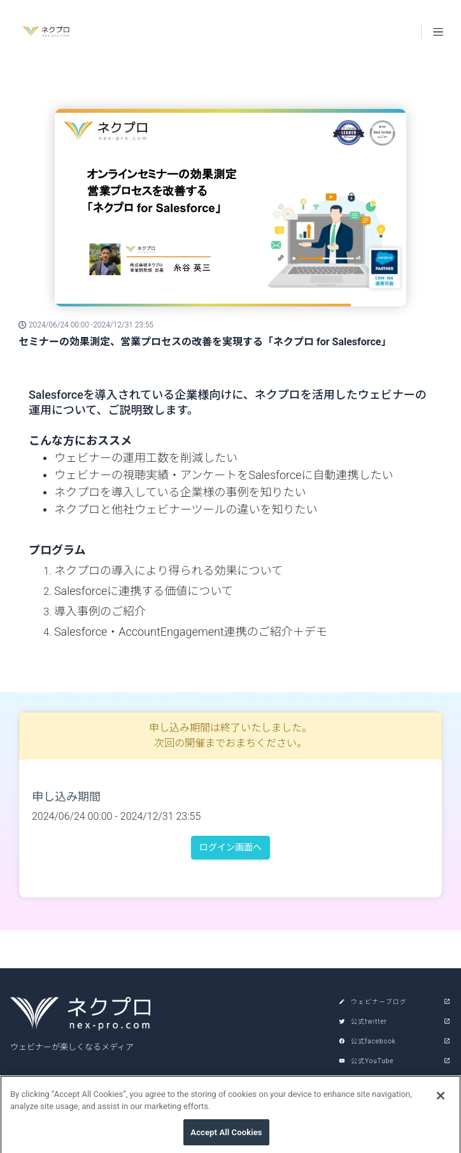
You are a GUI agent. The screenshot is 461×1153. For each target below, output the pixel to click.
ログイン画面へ (230, 847)
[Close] (441, 1101)
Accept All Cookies (226, 1137)
